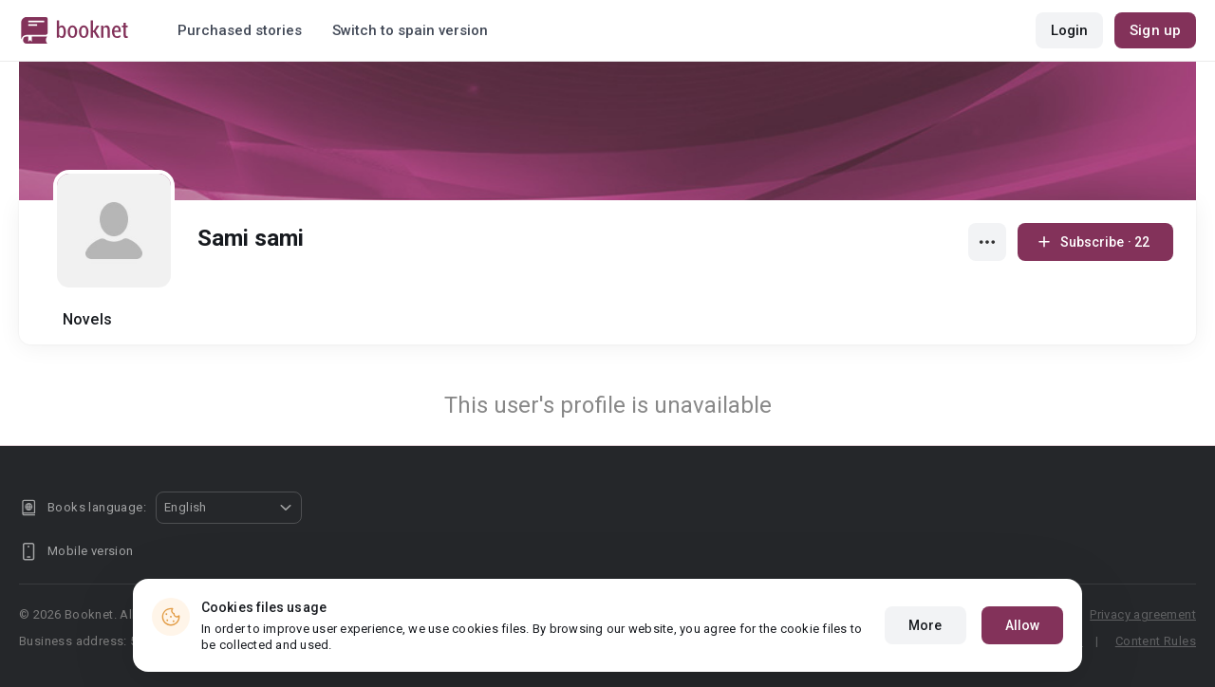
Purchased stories (240, 30)
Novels (87, 319)
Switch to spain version (410, 30)
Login (1070, 30)
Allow (1022, 629)
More (925, 629)
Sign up (1155, 30)
